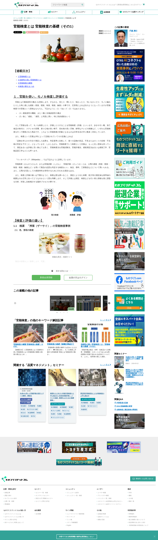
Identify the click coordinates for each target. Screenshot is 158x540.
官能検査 (61, 18)
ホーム (15, 18)
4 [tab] (67, 312)
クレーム (66, 410)
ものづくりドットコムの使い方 (14, 517)
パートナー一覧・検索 (104, 498)
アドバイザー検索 (103, 495)
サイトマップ (71, 517)
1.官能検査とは (24, 77)
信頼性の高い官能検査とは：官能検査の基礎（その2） (95, 345)
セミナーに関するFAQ (42, 501)
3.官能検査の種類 (25, 83)
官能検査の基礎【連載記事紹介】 (61, 344)
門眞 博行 (133, 31)
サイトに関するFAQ (11, 519)
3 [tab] (64, 312)
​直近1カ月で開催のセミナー (44, 498)
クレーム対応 (55, 410)
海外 (71, 407)
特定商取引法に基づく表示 (137, 522)
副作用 (84, 409)
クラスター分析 (32, 409)
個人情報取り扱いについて (137, 519)
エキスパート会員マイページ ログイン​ (109, 504)
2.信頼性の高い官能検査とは (29, 80)
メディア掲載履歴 (72, 522)
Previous (15, 303)
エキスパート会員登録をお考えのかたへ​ (110, 501)
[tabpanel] (62, 303)
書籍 (130, 495)
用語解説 (7, 504)
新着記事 (7, 492)
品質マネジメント (50, 18)
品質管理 (31, 412)
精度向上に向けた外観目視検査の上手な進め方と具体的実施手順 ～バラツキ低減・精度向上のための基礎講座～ (135, 373)
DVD (130, 492)
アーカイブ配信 (25, 402)
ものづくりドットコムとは (13, 514)
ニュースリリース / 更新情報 (75, 514)
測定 (59, 414)
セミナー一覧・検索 (42, 492)
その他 (131, 498)
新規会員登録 (46, 277)
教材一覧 (131, 501)
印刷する (44, 32)
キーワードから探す (11, 498)
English (69, 525)
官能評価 (32, 406)
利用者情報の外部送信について (138, 525)
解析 (39, 406)
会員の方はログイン (78, 277)
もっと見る (105, 320)
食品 (39, 412)
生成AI (23, 406)
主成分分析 (25, 416)
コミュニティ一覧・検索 (74, 495)
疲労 (53, 414)
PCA (33, 416)
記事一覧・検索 (9, 501)
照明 (99, 402)
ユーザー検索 (102, 492)
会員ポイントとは (103, 517)
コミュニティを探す (73, 492)
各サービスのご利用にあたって (14, 522)
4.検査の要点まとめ (26, 86)
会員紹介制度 (102, 514)
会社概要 (38, 514)
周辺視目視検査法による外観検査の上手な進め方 (134, 383)
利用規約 (131, 514)
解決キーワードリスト (34, 18)
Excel (23, 412)
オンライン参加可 (26, 399)
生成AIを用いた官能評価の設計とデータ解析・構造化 (134, 358)
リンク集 (69, 519)
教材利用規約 (133, 517)
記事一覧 (23, 18)
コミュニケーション (57, 417)
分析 (23, 409)
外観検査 (54, 407)
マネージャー (92, 406)
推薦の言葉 (101, 519)
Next (109, 303)
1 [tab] (57, 312)
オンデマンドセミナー (57, 404)
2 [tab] (60, 312)
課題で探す (8, 495)
